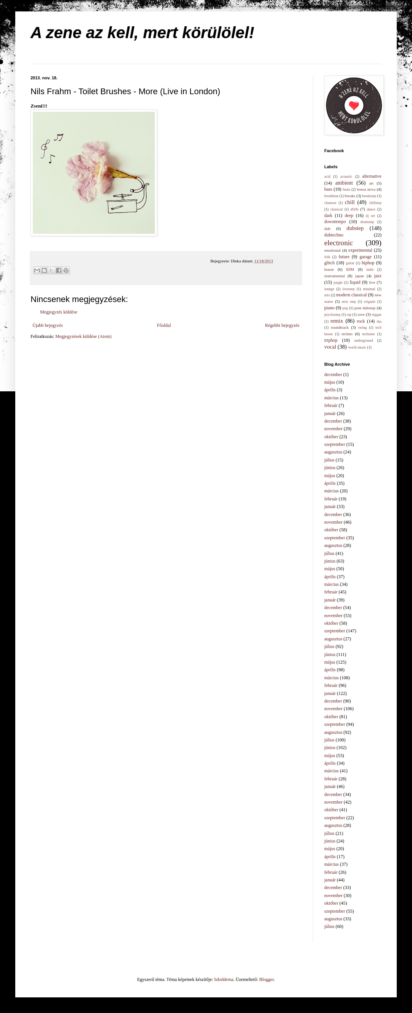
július (329, 460)
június (329, 467)
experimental (360, 250)
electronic (338, 243)
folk (327, 257)
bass (328, 189)
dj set (370, 216)
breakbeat (331, 196)
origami (369, 301)
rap (349, 314)
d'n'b (354, 209)
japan (359, 275)
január (330, 413)
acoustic (346, 176)
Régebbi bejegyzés (282, 325)
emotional (332, 250)
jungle (338, 282)
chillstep (375, 203)
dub (327, 228)
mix (327, 295)
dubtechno (333, 235)
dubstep (355, 228)
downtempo (335, 221)
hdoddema (223, 979)
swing (362, 327)
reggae (376, 314)
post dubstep (364, 308)
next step (349, 301)
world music (357, 347)
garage (365, 256)
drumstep (367, 222)
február (331, 405)
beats (346, 189)
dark (328, 215)
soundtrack (340, 327)
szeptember (334, 444)
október (331, 436)
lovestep (349, 289)
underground (363, 340)
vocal (330, 347)
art (371, 183)
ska (379, 321)
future (344, 256)
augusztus (333, 452)
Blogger (266, 979)
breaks (349, 195)
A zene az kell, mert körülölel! (142, 33)
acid (327, 176)
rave (361, 314)
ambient (344, 183)
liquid (355, 282)
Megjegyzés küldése (58, 312)
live (372, 282)
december (333, 374)
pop (345, 308)
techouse (368, 334)
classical (336, 209)
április (330, 389)
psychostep (332, 314)
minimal (369, 289)
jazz (377, 275)
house (329, 269)
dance (371, 209)
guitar (350, 263)
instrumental (334, 275)
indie (369, 269)
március (331, 397)
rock (361, 321)
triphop (331, 340)
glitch (329, 262)
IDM (350, 269)
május (329, 382)
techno (346, 333)
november (333, 428)
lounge (329, 289)
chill (350, 202)
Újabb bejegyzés (47, 325)
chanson (330, 203)
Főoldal (164, 325)
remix (336, 321)
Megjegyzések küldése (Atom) (83, 336)
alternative (371, 176)
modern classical (351, 294)
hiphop (368, 262)
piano (329, 307)
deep (349, 215)
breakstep (369, 196)
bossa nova (366, 189)
